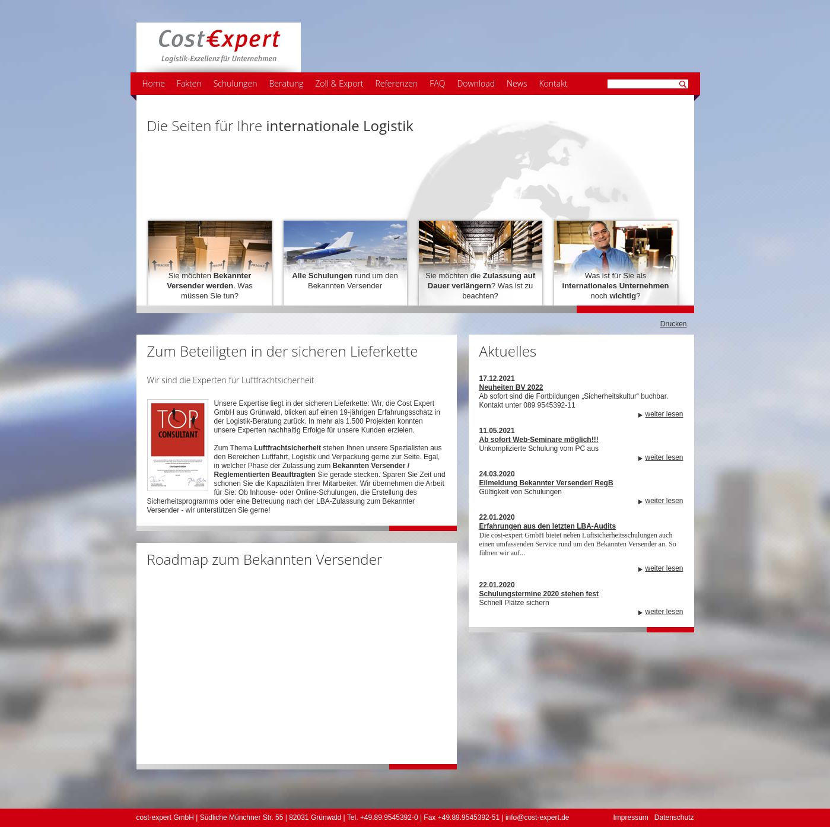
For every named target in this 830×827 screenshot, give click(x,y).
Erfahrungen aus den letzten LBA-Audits (547, 526)
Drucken (673, 324)
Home (153, 83)
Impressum (630, 817)
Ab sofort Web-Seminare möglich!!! (539, 439)
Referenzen (397, 83)
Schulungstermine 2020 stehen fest (539, 594)
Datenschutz (674, 817)
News (517, 83)
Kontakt (553, 83)
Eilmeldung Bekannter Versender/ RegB (546, 483)
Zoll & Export (339, 83)
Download (476, 83)
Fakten (189, 83)
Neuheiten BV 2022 (511, 387)
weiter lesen (664, 414)
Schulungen (235, 83)
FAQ (437, 83)
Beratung (286, 83)
